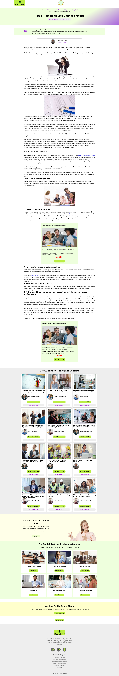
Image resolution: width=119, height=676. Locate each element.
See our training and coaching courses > (59, 19)
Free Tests (59, 667)
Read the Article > (33, 402)
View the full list (59, 613)
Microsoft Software (59, 657)
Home (39, 10)
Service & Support (59, 665)
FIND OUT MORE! (59, 261)
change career (73, 214)
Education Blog (57, 10)
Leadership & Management (59, 661)
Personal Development (59, 659)
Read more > (33, 571)
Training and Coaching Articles (71, 10)
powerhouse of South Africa (86, 155)
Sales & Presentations (59, 663)
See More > (36, 536)
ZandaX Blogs (47, 10)
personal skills (35, 275)
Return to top (59, 620)
